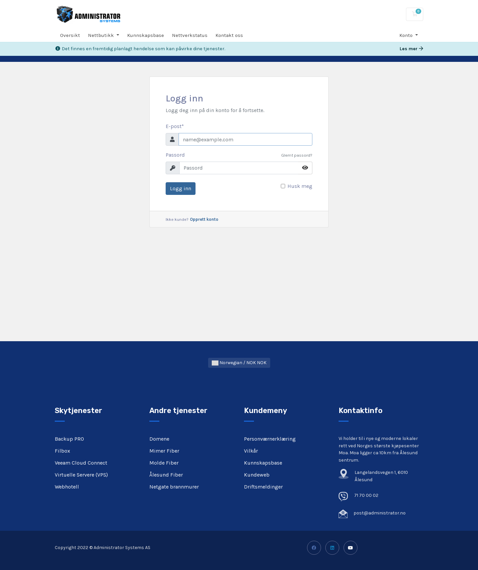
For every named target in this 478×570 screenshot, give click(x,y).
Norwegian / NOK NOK (239, 362)
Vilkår (251, 451)
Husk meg (299, 186)
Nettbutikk (101, 35)
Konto (406, 35)
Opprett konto (204, 219)
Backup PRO (69, 439)
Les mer (411, 49)
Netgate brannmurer (174, 487)
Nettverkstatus (189, 35)
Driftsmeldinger (263, 487)
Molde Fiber (164, 463)
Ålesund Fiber (166, 475)
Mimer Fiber (164, 451)
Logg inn (180, 188)
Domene (159, 439)
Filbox (62, 451)
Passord (175, 155)
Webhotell (67, 487)
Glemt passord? (296, 155)
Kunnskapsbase (145, 35)
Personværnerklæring (270, 439)
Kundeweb (257, 475)
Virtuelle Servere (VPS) (81, 475)
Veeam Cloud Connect (81, 463)
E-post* (175, 126)
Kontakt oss (229, 35)
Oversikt (70, 35)
